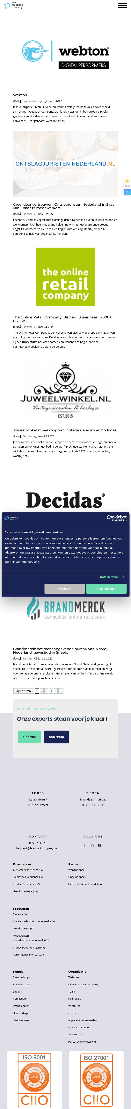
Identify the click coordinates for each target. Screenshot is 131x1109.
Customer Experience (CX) (28, 870)
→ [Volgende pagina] (61, 691)
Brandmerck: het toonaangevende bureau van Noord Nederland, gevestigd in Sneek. (59, 651)
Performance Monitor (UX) (28, 954)
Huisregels (74, 998)
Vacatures (74, 1006)
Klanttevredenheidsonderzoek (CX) (34, 921)
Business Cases (22, 984)
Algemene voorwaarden (82, 1020)
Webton (20, 95)
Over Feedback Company (83, 984)
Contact (29, 737)
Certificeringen (21, 1020)
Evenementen (21, 1006)
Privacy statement (79, 1027)
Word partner (76, 870)
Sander (27, 214)
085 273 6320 (37, 843)
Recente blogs (21, 977)
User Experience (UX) (25, 891)
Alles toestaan (106, 588)
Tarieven (73, 977)
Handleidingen (21, 1013)
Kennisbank (20, 998)
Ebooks (17, 991)
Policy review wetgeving (82, 1041)
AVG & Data (75, 1034)
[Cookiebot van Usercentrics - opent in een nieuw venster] (109, 518)
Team (71, 991)
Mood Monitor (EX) (23, 928)
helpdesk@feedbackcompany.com (37, 848)
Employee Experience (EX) (28, 877)
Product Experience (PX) (27, 884)
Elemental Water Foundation (85, 884)
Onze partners (77, 877)
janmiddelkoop (32, 101)
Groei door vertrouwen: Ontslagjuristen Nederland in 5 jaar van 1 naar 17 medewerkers (64, 206)
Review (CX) (20, 914)
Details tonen (109, 576)
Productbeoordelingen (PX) (29, 947)
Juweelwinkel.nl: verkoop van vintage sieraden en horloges (64, 430)
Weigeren (64, 588)
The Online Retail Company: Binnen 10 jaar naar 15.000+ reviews (62, 319)
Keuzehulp (56, 737)
